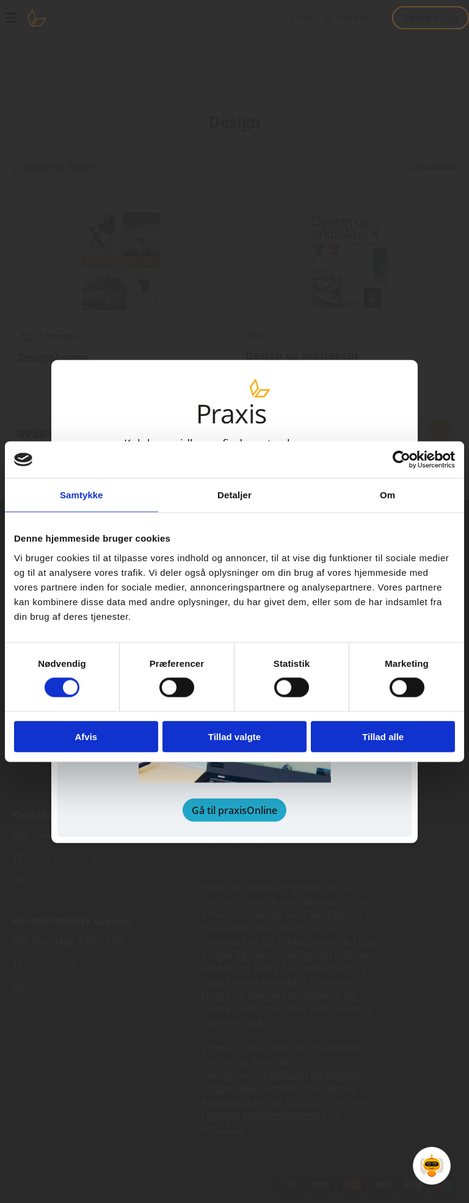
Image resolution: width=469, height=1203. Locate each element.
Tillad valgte (234, 736)
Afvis (86, 736)
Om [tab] (387, 495)
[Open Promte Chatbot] (432, 1166)
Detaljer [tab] (234, 495)
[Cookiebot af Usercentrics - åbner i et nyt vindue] (401, 460)
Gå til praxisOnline (234, 809)
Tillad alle (383, 736)
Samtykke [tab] (81, 495)
